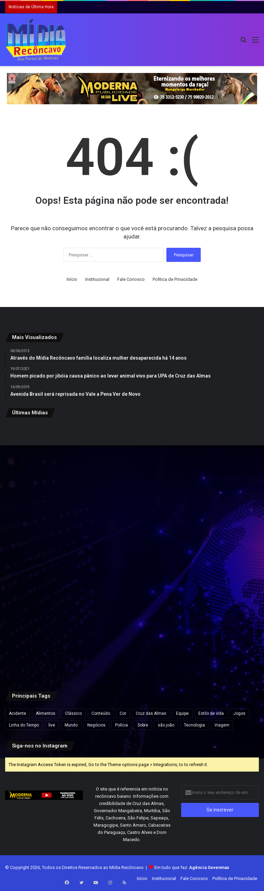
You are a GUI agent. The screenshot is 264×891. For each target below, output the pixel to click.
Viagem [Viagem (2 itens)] (221, 725)
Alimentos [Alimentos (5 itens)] (45, 713)
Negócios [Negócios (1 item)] (96, 725)
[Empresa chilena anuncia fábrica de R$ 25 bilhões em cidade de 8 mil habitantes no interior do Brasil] (132, 465)
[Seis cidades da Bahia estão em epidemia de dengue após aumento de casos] (46, 636)
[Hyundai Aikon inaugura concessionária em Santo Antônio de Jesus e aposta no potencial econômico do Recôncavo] (217, 551)
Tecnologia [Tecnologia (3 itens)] (194, 725)
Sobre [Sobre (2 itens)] (143, 725)
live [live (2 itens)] (51, 725)
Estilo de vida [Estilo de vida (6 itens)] (211, 713)
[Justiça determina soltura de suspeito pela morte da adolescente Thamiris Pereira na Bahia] (132, 636)
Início (72, 279)
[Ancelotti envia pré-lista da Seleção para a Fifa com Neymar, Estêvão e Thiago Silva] (217, 636)
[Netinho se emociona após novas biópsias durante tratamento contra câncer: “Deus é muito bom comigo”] (46, 551)
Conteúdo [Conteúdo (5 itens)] (100, 713)
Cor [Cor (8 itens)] (123, 713)
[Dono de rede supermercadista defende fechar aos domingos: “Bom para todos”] (46, 465)
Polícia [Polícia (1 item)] (121, 725)
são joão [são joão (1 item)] (166, 725)
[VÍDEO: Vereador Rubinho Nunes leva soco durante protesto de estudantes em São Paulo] (217, 465)
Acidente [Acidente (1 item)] (17, 713)
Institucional (97, 279)
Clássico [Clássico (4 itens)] (73, 713)
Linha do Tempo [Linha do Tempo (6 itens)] (24, 725)
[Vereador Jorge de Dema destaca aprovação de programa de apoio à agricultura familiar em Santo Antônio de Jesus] (132, 551)
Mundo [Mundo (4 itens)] (71, 725)
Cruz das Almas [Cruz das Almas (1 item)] (151, 713)
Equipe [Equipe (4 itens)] (182, 713)
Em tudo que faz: (191, 867)
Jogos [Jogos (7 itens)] (239, 713)
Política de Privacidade (175, 279)
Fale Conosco (131, 279)
